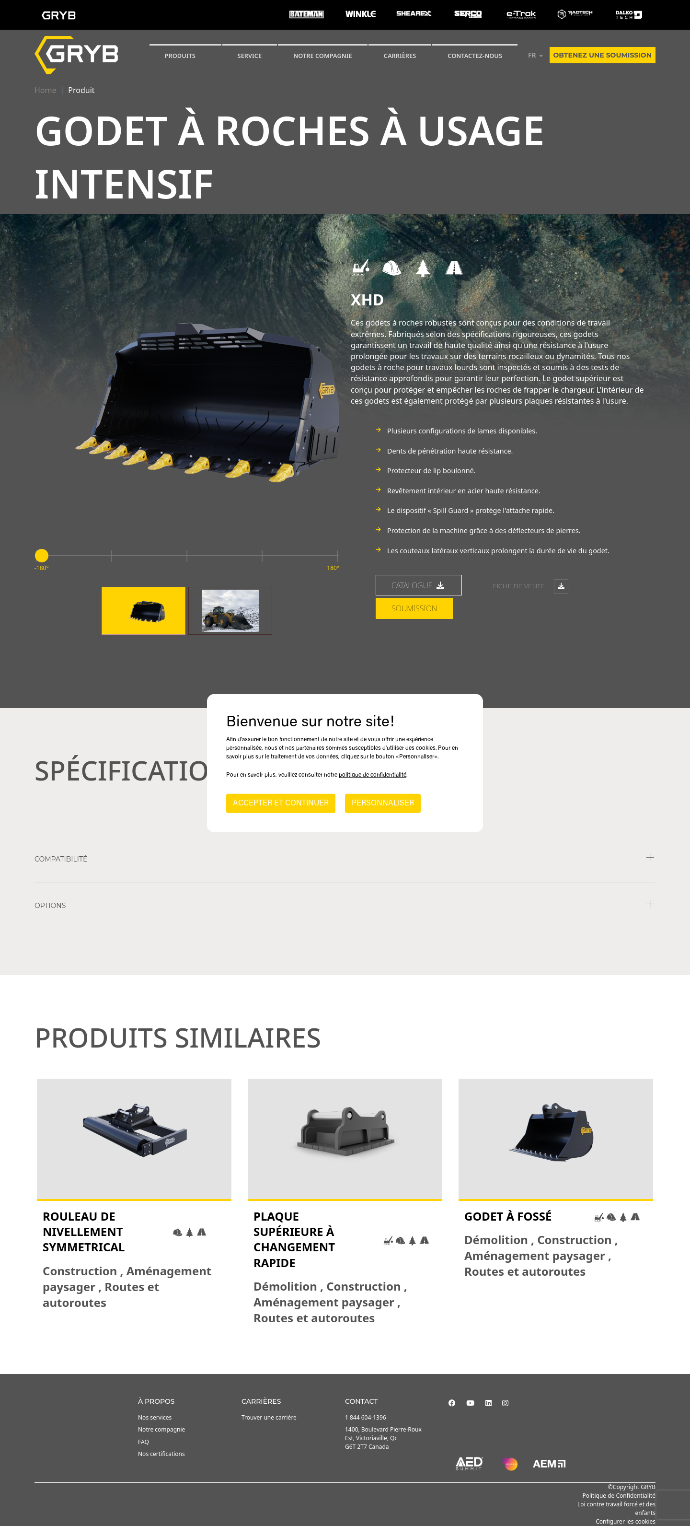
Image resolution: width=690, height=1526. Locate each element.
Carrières (400, 55)
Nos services (155, 1417)
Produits (180, 55)
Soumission (414, 608)
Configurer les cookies (626, 1521)
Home (45, 90)
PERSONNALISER (383, 803)
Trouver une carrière (269, 1417)
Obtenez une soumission (602, 55)
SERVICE (250, 55)
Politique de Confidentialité (619, 1495)
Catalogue (418, 585)
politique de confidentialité (372, 775)
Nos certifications (161, 1454)
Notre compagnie (322, 55)
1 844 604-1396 (365, 1417)
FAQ (143, 1442)
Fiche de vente (530, 586)
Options (50, 905)
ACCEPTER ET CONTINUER (281, 803)
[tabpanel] (134, 1202)
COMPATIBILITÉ (60, 859)
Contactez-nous (475, 55)
